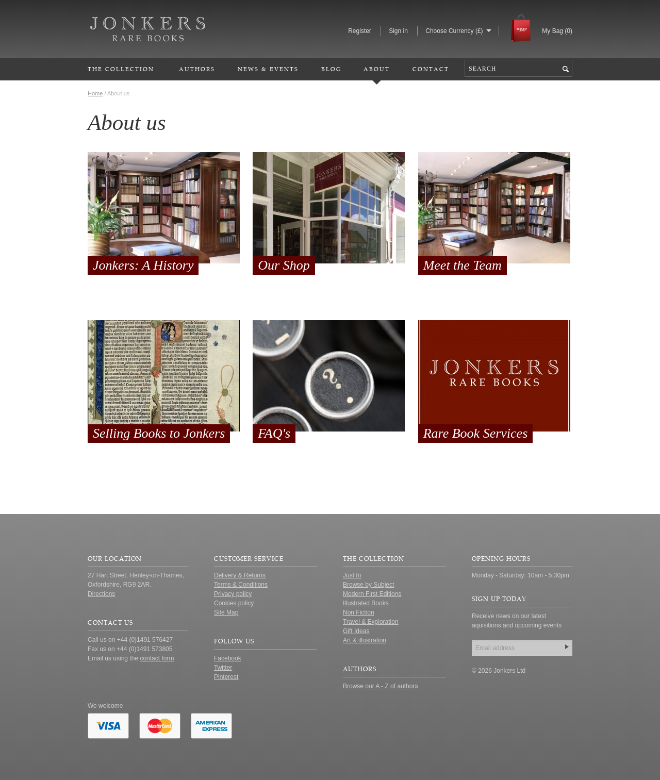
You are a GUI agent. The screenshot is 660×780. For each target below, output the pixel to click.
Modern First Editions (372, 594)
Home (95, 93)
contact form (157, 658)
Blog (331, 69)
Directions (101, 594)
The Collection (121, 69)
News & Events (268, 69)
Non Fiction (358, 612)
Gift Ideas (356, 631)
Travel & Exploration (371, 621)
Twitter (223, 667)
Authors (197, 69)
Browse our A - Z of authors (380, 686)
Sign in (398, 31)
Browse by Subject (368, 584)
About (377, 69)
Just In (352, 575)
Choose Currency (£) (454, 31)
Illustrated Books (366, 603)
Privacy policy (233, 594)
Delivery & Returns (240, 575)
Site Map (226, 612)
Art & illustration (364, 640)
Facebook (227, 658)
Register (359, 31)
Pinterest (226, 677)
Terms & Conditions (241, 584)
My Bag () (557, 31)
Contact (430, 69)
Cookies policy (234, 603)
